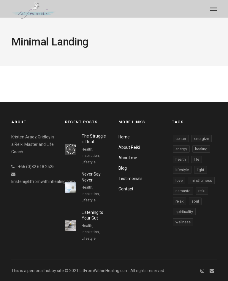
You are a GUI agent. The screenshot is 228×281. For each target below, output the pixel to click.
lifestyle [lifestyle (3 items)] (182, 170)
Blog (122, 168)
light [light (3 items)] (200, 170)
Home (124, 137)
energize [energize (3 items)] (201, 138)
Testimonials (130, 178)
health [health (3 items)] (180, 159)
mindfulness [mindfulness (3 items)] (201, 180)
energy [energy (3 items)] (181, 149)
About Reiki (129, 147)
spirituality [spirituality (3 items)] (184, 211)
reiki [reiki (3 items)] (201, 191)
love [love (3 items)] (179, 180)
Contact (125, 189)
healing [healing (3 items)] (201, 149)
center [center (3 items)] (180, 138)
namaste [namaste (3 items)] (182, 191)
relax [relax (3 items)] (179, 201)
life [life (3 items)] (196, 159)
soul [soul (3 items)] (195, 201)
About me (127, 157)
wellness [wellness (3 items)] (183, 222)
